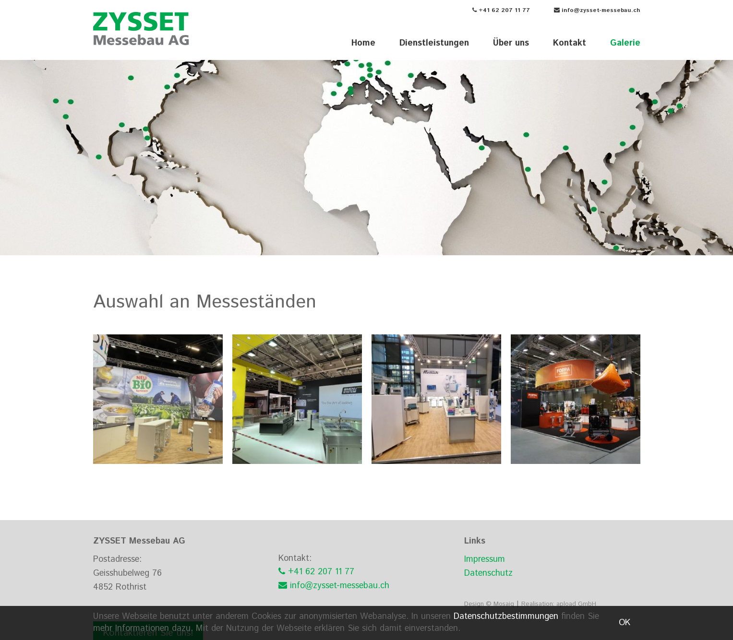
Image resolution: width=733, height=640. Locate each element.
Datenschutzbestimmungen (506, 616)
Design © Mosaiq (489, 604)
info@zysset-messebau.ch (597, 10)
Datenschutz (488, 573)
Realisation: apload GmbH (558, 604)
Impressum (484, 559)
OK (624, 622)
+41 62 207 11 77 (501, 10)
